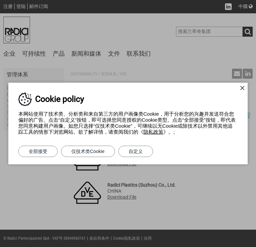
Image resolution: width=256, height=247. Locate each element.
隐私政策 (153, 132)
